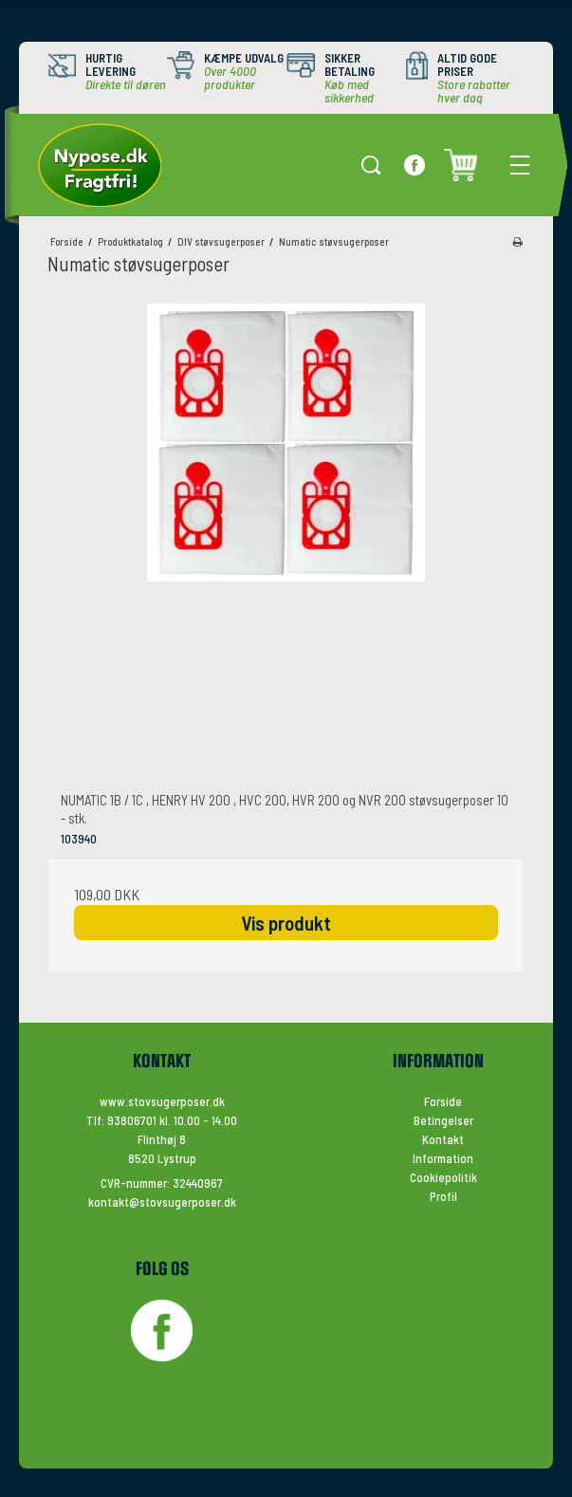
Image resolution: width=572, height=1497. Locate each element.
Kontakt (443, 1139)
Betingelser (443, 1120)
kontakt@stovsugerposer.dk (162, 1202)
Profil (443, 1196)
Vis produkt (286, 922)
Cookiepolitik (443, 1177)
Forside (443, 1101)
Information (443, 1158)
